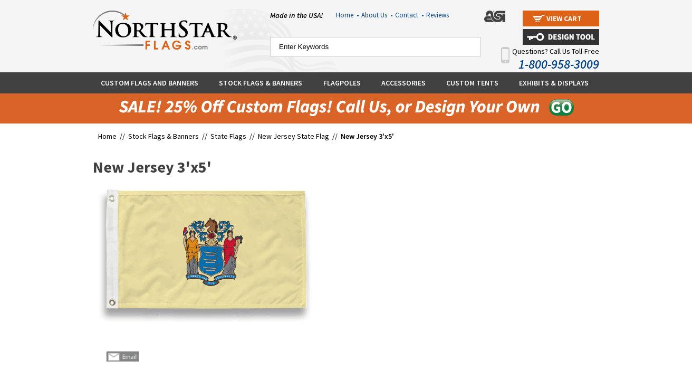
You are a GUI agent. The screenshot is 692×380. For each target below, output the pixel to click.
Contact (409, 15)
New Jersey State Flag (293, 136)
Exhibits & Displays (554, 83)
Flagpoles (342, 83)
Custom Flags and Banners (149, 83)
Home (347, 15)
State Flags (228, 136)
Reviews (437, 15)
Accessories (403, 83)
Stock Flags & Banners (260, 83)
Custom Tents (472, 83)
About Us (376, 15)
